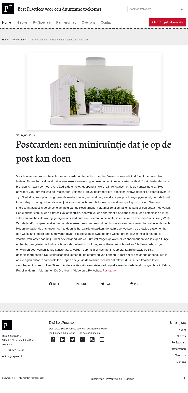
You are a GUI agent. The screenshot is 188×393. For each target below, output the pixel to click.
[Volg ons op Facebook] (53, 339)
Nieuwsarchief (19, 39)
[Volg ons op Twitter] (72, 339)
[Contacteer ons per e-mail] (102, 339)
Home (5, 39)
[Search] (153, 9)
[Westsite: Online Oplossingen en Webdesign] (183, 377)
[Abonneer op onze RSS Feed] (92, 339)
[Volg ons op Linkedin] (63, 339)
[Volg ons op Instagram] (82, 339)
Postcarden (110, 270)
